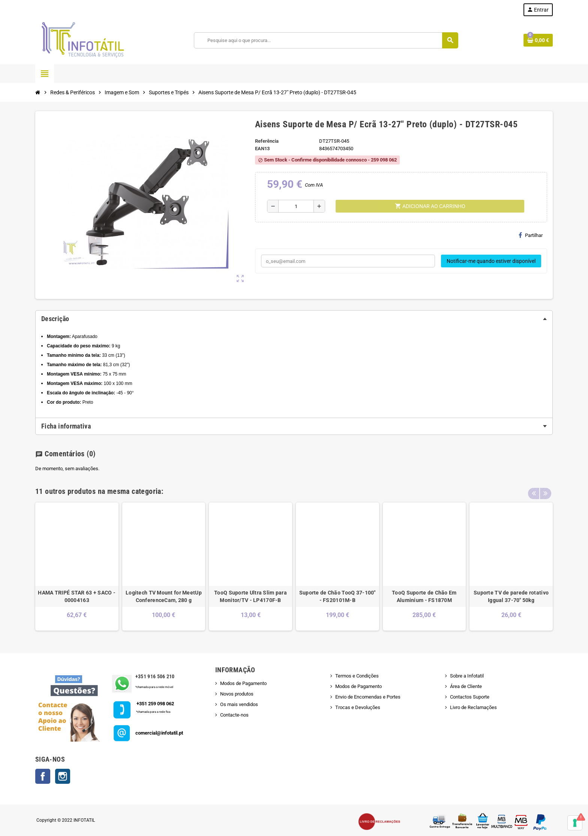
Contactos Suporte (469, 697)
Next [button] (545, 489)
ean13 (262, 148)
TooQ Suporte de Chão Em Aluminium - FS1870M (424, 596)
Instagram (62, 776)
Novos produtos (237, 694)
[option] (76, 567)
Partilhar (531, 235)
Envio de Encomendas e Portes (367, 697)
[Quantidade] (296, 206)
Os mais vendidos (239, 704)
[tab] (294, 319)
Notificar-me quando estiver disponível (491, 261)
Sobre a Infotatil (467, 676)
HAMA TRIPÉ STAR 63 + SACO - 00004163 (77, 596)
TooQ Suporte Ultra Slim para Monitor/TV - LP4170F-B (250, 596)
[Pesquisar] (326, 40)
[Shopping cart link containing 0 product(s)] (538, 40)
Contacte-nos (234, 715)
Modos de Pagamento (243, 683)
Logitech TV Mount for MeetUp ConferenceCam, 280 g (164, 596)
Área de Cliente (466, 686)
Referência (267, 141)
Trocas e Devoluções (357, 707)
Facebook (42, 776)
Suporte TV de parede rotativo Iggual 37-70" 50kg (511, 596)
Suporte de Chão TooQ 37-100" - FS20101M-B (337, 596)
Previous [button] (533, 489)
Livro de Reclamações (473, 707)
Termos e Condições (357, 676)
